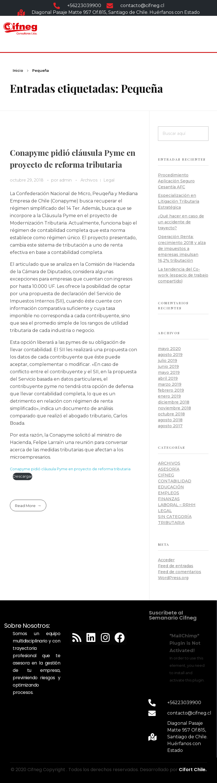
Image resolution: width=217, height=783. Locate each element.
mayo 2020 (169, 348)
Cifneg (166, 475)
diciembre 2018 (173, 402)
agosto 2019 (170, 354)
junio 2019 (168, 366)
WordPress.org (173, 577)
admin (66, 180)
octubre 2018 (171, 414)
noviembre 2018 (174, 408)
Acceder (166, 559)
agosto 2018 (170, 419)
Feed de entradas (175, 565)
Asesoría (168, 469)
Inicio (18, 70)
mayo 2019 (169, 372)
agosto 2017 (170, 425)
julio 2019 (167, 360)
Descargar (22, 476)
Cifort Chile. (193, 769)
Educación (171, 486)
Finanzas (169, 498)
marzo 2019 (169, 384)
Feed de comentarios (179, 571)
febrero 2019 (171, 390)
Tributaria (171, 522)
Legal (108, 180)
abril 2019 (168, 378)
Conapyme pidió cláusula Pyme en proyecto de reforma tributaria (70, 469)
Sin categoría (175, 516)
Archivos (89, 180)
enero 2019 (169, 396)
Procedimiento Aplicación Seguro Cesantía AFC (176, 180)
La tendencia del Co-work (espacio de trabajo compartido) (183, 275)
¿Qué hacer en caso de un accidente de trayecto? (181, 221)
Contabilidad (174, 481)
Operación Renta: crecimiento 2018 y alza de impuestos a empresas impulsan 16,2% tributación (182, 248)
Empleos (168, 492)
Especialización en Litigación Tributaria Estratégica (178, 201)
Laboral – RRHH (177, 504)
